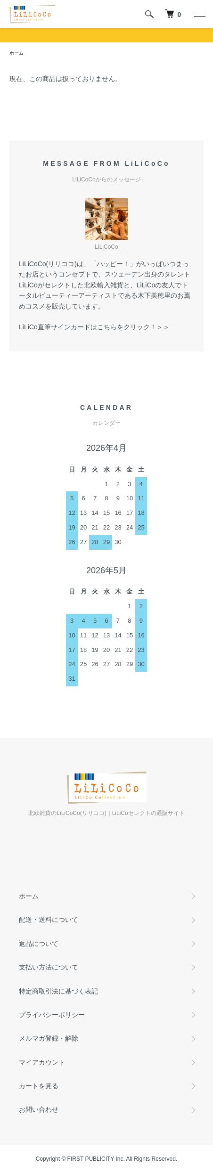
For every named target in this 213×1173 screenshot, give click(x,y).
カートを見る (38, 1086)
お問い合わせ (38, 1109)
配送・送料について (48, 919)
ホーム (16, 53)
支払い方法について (48, 967)
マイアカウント (42, 1062)
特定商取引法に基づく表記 (58, 991)
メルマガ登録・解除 (48, 1038)
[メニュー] (199, 14)
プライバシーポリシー (52, 1014)
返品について (38, 943)
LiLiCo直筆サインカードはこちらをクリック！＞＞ (94, 327)
